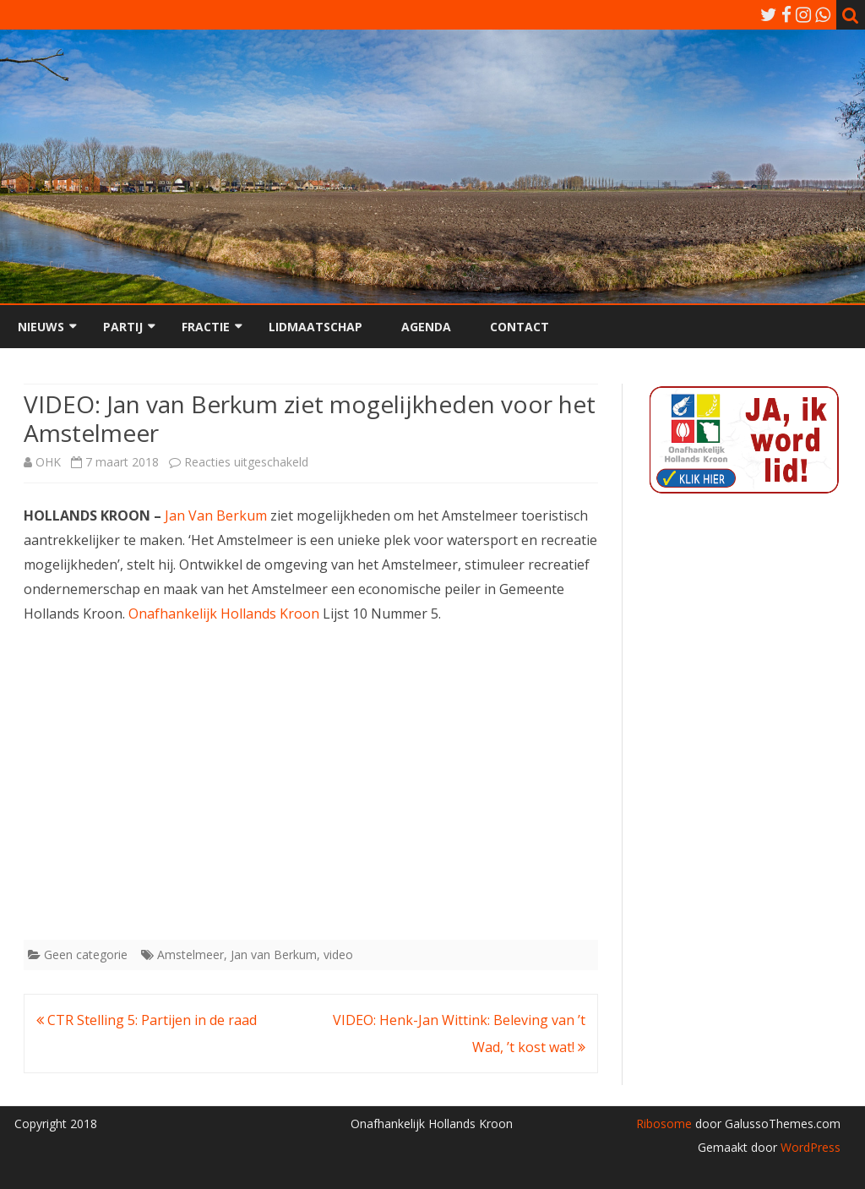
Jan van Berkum (274, 954)
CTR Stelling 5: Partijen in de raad (146, 1020)
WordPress (809, 1147)
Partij (123, 327)
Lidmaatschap (315, 327)
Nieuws (41, 327)
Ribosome (664, 1123)
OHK (48, 462)
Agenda (426, 327)
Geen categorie (86, 954)
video (338, 954)
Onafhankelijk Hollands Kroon (223, 613)
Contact (519, 327)
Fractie (206, 327)
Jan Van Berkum (216, 515)
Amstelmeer (190, 954)
